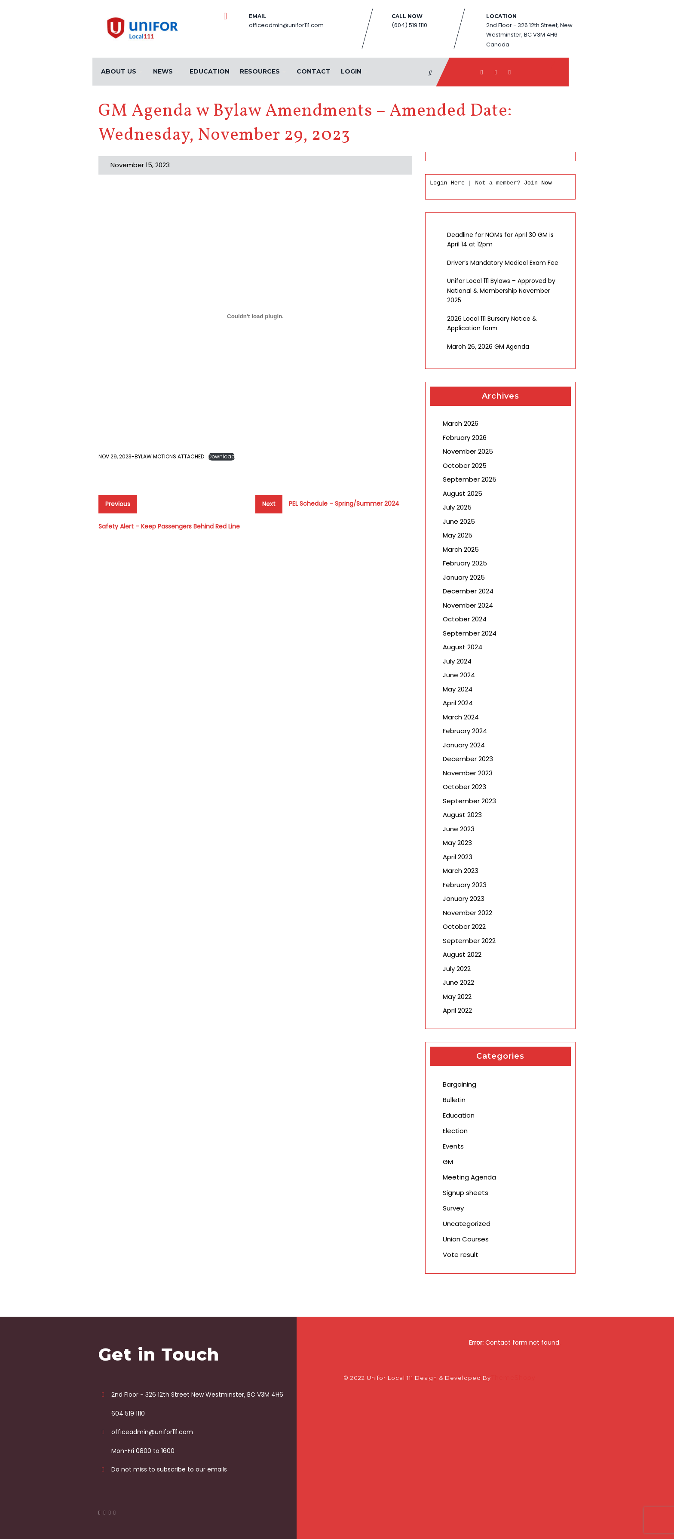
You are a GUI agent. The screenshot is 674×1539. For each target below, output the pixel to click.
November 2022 (467, 912)
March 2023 (460, 870)
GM (448, 1161)
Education (209, 71)
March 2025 (461, 549)
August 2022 (462, 954)
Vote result (460, 1254)
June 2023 (459, 828)
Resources (259, 71)
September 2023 (469, 800)
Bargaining (459, 1084)
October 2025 (465, 465)
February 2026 (465, 437)
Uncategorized (466, 1223)
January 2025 (464, 577)
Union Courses (466, 1239)
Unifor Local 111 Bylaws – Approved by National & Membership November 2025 (501, 290)
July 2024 (457, 661)
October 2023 (464, 786)
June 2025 (459, 521)
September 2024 (469, 633)
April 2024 (458, 702)
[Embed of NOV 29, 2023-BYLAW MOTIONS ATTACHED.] (255, 316)
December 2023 (468, 758)
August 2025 (462, 493)
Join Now (538, 183)
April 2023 (457, 856)
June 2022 (458, 982)
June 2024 (459, 674)
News (162, 71)
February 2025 (465, 563)
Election (455, 1130)
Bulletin (454, 1099)
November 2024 (468, 605)
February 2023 (465, 884)
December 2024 (468, 591)
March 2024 (461, 717)
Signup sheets (465, 1192)
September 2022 (469, 940)
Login (350, 71)
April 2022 (457, 1010)
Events (453, 1146)
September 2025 (469, 479)
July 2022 (457, 968)
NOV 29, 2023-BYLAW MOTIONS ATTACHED (151, 456)
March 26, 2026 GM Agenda (488, 346)
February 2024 (465, 730)
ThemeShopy (513, 1378)
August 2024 (462, 646)
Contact (313, 71)
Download (221, 456)
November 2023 (468, 772)
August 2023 (462, 814)
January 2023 (463, 898)
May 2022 (457, 996)
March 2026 (460, 423)
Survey (453, 1208)
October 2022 (464, 926)
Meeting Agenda (469, 1177)
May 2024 (457, 689)
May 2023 (457, 842)
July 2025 (457, 507)
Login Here (447, 183)
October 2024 (465, 619)
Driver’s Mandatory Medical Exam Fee (502, 262)
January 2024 (464, 745)
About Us (118, 71)
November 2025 (468, 451)
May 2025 (457, 535)
